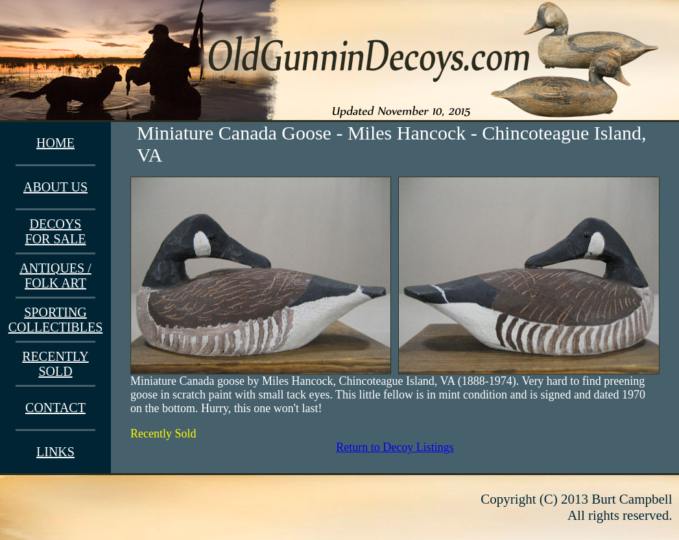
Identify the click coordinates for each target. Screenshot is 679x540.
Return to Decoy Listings (394, 447)
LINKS (55, 452)
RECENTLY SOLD (55, 363)
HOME (55, 143)
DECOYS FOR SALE (55, 231)
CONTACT (55, 407)
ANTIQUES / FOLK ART (55, 275)
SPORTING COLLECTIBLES (55, 319)
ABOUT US (55, 187)
